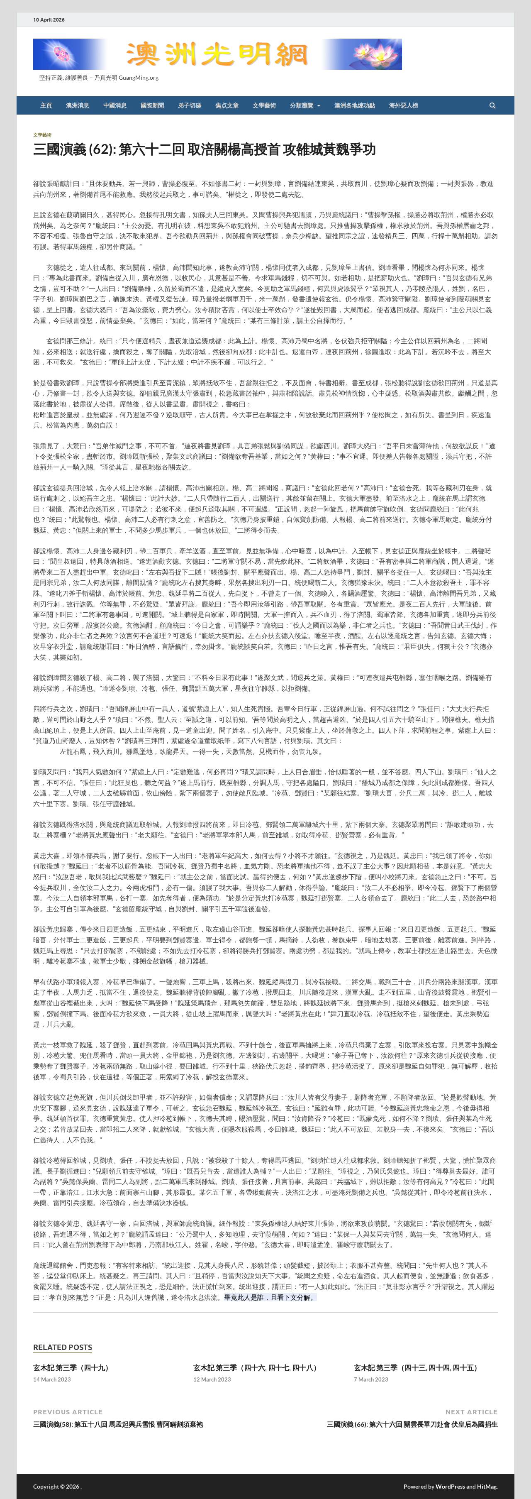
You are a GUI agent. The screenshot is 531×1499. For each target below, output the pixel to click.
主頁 (46, 105)
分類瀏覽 (301, 105)
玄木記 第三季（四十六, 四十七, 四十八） (256, 1367)
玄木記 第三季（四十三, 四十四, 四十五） (417, 1367)
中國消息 (115, 105)
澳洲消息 (77, 105)
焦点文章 (227, 105)
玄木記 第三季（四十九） (72, 1367)
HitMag (487, 1486)
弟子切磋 (189, 105)
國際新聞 (152, 105)
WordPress (450, 1486)
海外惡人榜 (403, 105)
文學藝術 (264, 105)
